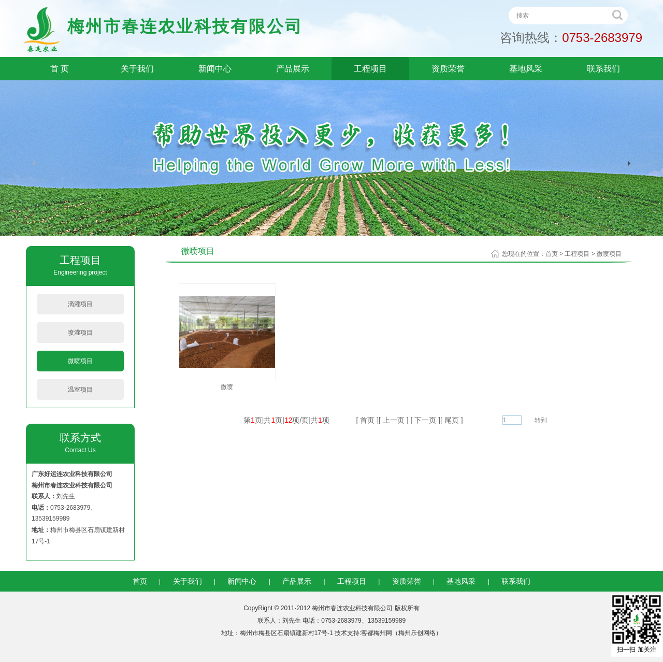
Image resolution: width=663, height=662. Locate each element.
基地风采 (525, 68)
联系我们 (603, 68)
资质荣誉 (448, 68)
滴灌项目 (80, 304)
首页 (551, 253)
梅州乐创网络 (417, 633)
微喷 (227, 387)
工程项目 (370, 68)
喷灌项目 (80, 332)
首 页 (59, 68)
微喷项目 (80, 361)
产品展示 (292, 68)
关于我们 (137, 68)
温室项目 (80, 389)
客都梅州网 (376, 633)
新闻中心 (215, 68)
